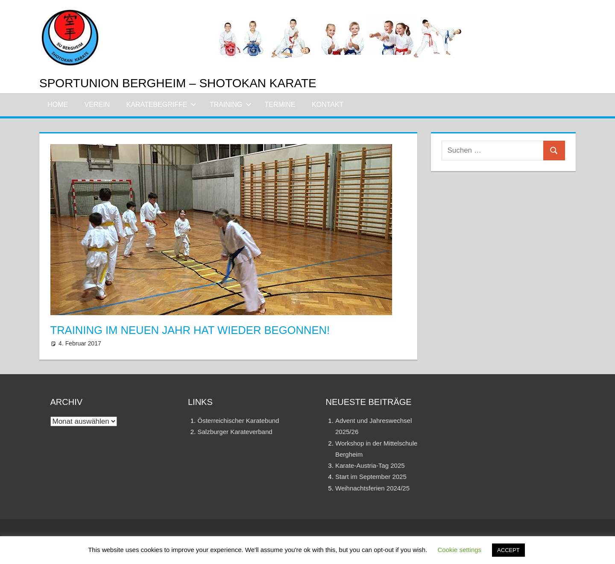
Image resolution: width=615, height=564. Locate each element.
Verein (97, 104)
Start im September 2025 (371, 476)
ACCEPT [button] (508, 550)
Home (57, 104)
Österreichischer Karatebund (238, 420)
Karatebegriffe (161, 104)
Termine (280, 104)
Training (231, 104)
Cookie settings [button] (460, 549)
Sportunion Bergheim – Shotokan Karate (177, 83)
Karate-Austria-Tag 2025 (370, 465)
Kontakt (327, 104)
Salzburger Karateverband (235, 431)
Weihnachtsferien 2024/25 (372, 488)
